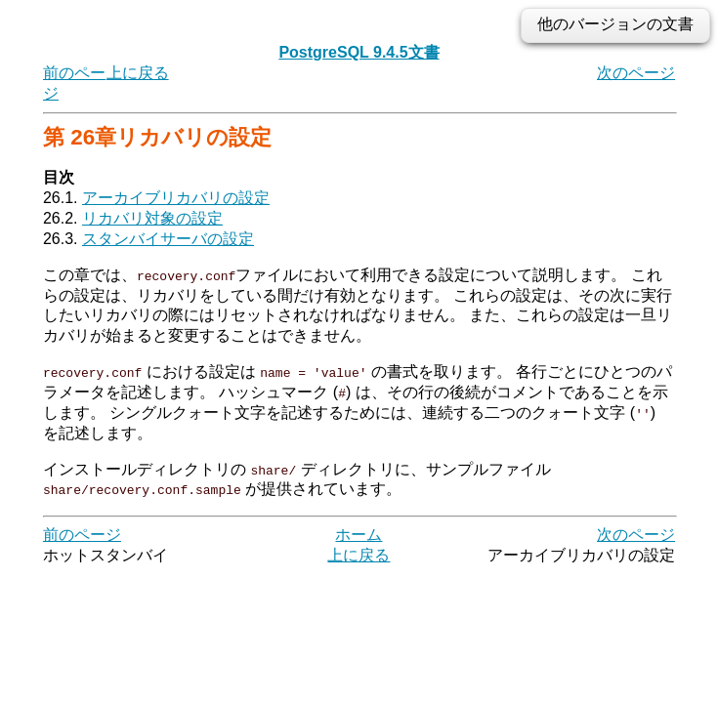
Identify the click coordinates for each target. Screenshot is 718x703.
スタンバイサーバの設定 (168, 238)
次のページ (636, 72)
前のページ (82, 534)
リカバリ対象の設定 (152, 218)
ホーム (358, 534)
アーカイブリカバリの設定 (176, 197)
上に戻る (137, 72)
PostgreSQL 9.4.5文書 (358, 52)
